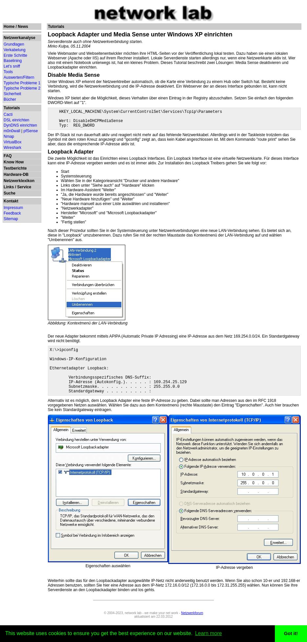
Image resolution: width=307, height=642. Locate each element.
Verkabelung (15, 50)
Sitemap (11, 219)
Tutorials (12, 108)
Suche (9, 193)
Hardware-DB (16, 174)
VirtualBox (12, 142)
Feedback (12, 213)
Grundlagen (14, 44)
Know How (14, 162)
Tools (8, 72)
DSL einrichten (16, 120)
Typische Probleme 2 (22, 88)
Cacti (8, 114)
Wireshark (12, 147)
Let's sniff (12, 66)
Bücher (10, 99)
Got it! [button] (291, 633)
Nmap (9, 136)
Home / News (16, 26)
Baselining (13, 60)
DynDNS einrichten (20, 125)
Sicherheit (12, 94)
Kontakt (11, 201)
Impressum (13, 207)
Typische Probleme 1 (22, 83)
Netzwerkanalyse (19, 37)
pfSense (31, 131)
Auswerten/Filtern (19, 77)
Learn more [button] (208, 633)
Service (24, 187)
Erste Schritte (15, 55)
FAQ (8, 156)
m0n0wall (12, 131)
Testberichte (15, 168)
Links (9, 187)
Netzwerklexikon (19, 180)
